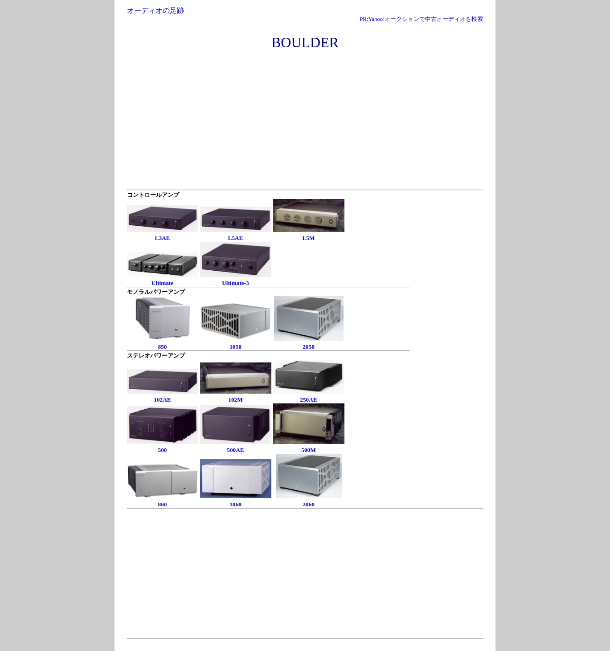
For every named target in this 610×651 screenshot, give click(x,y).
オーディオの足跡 (155, 10)
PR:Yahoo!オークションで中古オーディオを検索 (421, 19)
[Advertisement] (305, 122)
